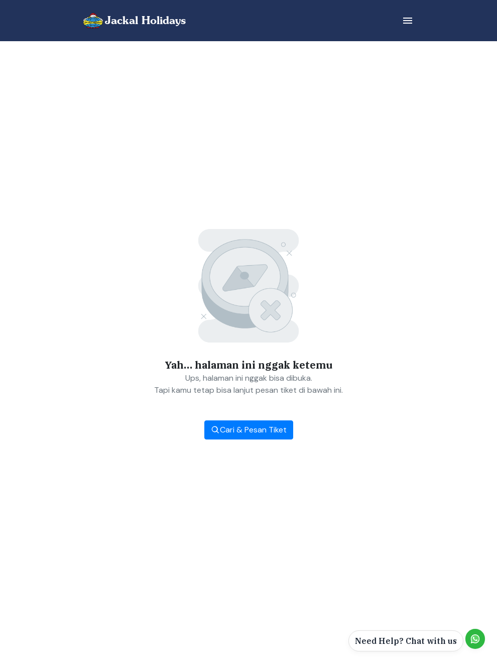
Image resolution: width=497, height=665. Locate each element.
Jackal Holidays (145, 20)
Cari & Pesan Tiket (249, 429)
